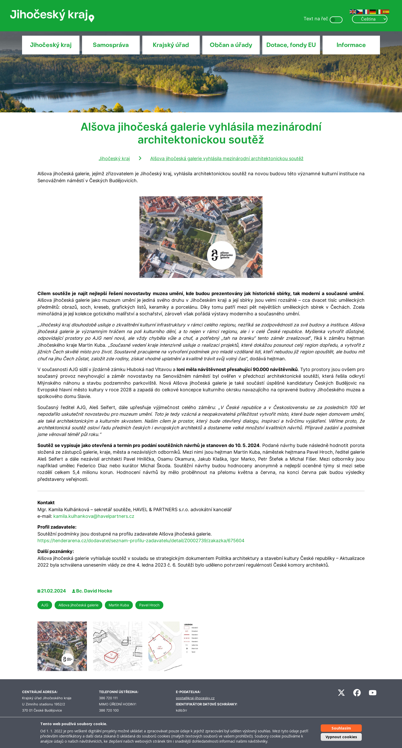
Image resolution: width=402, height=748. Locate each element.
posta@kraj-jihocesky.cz (195, 698)
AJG (44, 605)
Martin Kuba (119, 605)
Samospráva (111, 44)
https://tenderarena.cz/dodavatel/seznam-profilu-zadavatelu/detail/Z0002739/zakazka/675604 (141, 540)
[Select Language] (369, 19)
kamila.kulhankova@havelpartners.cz (93, 516)
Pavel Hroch (149, 605)
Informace (351, 44)
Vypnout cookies (341, 736)
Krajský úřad (171, 44)
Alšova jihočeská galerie (78, 605)
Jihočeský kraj (51, 44)
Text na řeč (316, 18)
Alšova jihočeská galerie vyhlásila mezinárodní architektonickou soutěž (227, 158)
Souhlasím (341, 728)
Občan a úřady (231, 44)
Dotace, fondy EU (291, 44)
